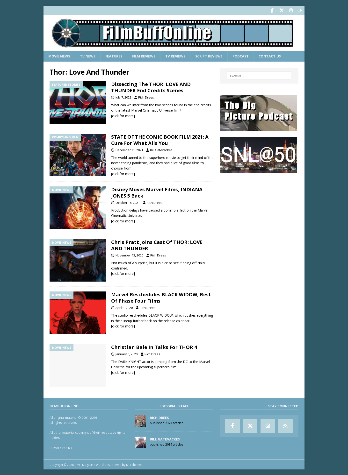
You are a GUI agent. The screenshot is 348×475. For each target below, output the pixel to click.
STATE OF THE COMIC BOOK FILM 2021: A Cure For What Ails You (160, 139)
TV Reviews (175, 55)
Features (113, 55)
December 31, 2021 (129, 149)
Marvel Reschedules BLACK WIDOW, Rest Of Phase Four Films (161, 297)
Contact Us (270, 55)
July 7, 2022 (123, 97)
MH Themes (134, 464)
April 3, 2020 (124, 307)
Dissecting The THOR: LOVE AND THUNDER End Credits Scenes (151, 86)
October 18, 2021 (128, 202)
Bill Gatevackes (161, 149)
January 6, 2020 (127, 353)
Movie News (59, 55)
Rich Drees (146, 97)
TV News (87, 55)
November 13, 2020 (129, 254)
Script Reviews (209, 55)
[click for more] (123, 115)
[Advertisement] (259, 208)
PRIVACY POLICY (61, 447)
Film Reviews (143, 55)
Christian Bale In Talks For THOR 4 (154, 346)
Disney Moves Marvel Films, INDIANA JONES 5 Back (157, 192)
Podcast (240, 55)
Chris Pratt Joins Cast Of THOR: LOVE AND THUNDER (157, 244)
